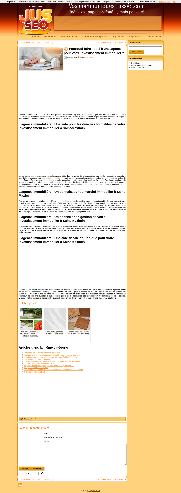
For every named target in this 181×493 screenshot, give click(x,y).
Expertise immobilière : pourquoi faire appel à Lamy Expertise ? (49, 366)
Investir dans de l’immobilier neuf (37, 359)
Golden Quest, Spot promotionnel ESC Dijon (37, 42)
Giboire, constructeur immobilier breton (39, 363)
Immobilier (35, 419)
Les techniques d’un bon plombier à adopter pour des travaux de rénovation (53, 370)
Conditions (135, 63)
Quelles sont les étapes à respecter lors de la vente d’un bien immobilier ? (53, 361)
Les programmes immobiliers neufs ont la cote (42, 353)
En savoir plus (164, 2)
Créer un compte (137, 67)
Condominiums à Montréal (34, 372)
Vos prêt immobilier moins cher (36, 368)
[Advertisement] (107, 23)
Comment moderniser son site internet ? (108, 42)
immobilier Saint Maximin (51, 178)
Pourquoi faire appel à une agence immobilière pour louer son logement (52, 355)
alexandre (89, 57)
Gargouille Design (94, 491)
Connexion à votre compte (141, 65)
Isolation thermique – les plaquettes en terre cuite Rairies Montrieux (50, 357)
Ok (174, 2)
